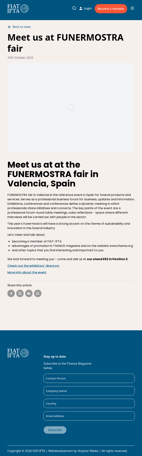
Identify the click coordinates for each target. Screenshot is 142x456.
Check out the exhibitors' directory (33, 266)
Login (85, 8)
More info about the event (26, 272)
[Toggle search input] (74, 8)
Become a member (111, 9)
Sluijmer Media (88, 451)
